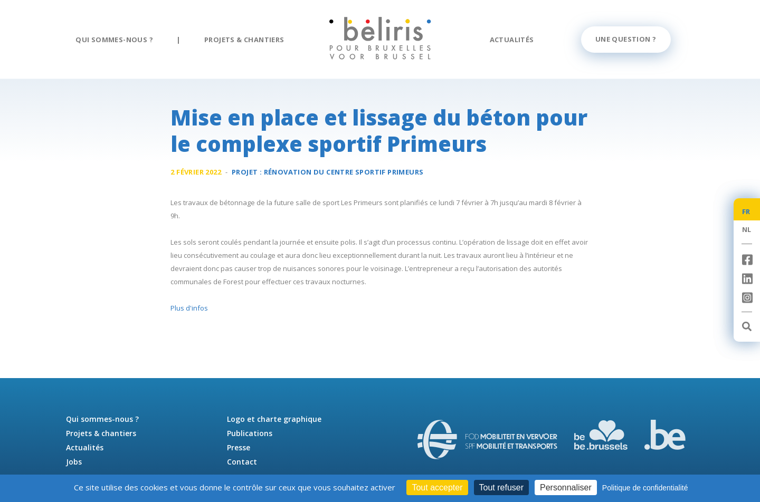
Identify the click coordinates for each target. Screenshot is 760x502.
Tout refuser (501, 487)
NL (747, 229)
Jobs (74, 462)
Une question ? (626, 39)
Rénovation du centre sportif (344, 172)
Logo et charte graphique (274, 419)
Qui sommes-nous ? (114, 39)
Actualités (512, 39)
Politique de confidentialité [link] (645, 488)
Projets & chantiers (244, 39)
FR (746, 211)
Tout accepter (437, 487)
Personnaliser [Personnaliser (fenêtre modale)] (566, 487)
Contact (242, 462)
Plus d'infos (189, 308)
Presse (238, 447)
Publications (249, 433)
